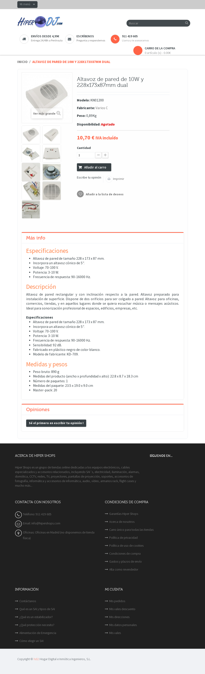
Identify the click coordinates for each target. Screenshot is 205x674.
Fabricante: (86, 108)
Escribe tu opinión (89, 177)
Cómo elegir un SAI (31, 641)
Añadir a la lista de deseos (104, 194)
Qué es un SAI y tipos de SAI (37, 609)
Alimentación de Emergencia (37, 633)
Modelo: (83, 100)
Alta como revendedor (123, 569)
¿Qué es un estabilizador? (36, 617)
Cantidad (84, 148)
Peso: (81, 115)
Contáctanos (27, 601)
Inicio (22, 62)
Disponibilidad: (88, 124)
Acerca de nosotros (121, 522)
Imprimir (118, 179)
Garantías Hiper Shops (123, 514)
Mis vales (115, 633)
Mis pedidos (117, 601)
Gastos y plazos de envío (125, 561)
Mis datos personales (123, 625)
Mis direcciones (119, 617)
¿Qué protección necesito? (36, 625)
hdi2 (36, 659)
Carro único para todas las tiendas (131, 530)
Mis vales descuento (122, 609)
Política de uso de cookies (126, 545)
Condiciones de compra (125, 553)
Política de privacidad (123, 538)
